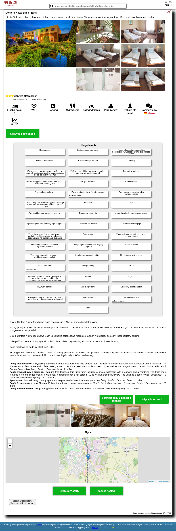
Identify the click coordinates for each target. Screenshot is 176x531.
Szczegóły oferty (69, 491)
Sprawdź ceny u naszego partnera (116, 399)
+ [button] (10, 441)
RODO (95, 528)
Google (39, 524)
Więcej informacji (152, 399)
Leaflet (151, 482)
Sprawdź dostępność (22, 133)
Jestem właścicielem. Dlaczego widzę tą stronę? (22, 502)
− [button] (10, 446)
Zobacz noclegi (106, 491)
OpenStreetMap (164, 482)
